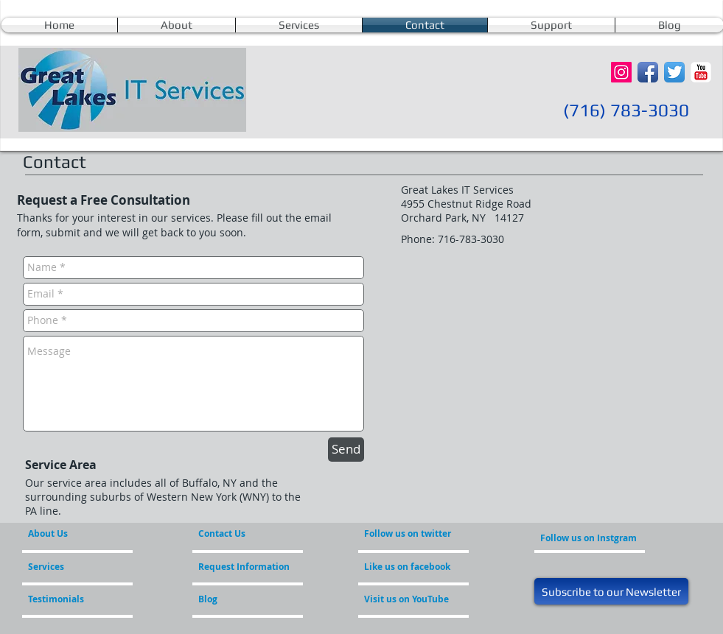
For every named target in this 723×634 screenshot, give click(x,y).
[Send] (346, 449)
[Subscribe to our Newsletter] (611, 591)
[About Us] (84, 534)
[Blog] (238, 599)
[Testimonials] (68, 599)
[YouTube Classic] (701, 72)
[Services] (70, 567)
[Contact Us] (233, 534)
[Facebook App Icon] (648, 72)
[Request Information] (244, 567)
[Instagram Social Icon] (621, 72)
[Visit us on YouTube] (417, 599)
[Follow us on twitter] (408, 534)
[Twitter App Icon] (674, 72)
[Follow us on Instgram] (588, 538)
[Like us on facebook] (408, 567)
